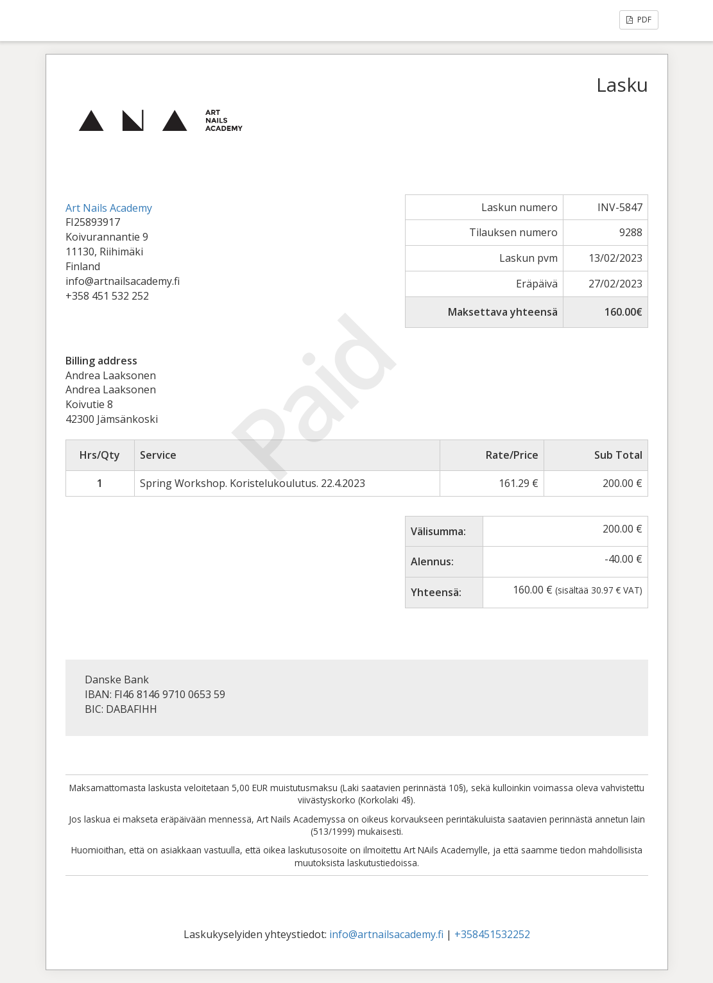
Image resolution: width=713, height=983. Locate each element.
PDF (638, 19)
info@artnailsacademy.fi (386, 934)
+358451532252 (492, 934)
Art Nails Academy (108, 208)
